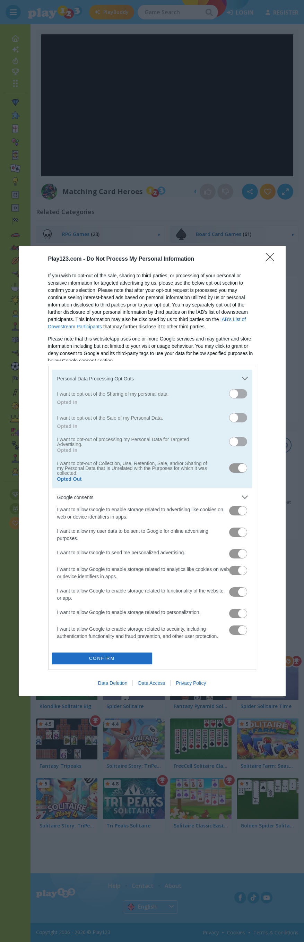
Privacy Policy (191, 683)
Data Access (151, 683)
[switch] (238, 393)
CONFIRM (102, 658)
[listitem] (152, 378)
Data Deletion (113, 683)
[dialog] (152, 471)
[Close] (272, 259)
